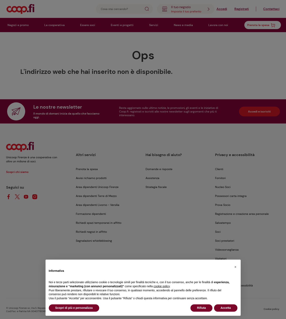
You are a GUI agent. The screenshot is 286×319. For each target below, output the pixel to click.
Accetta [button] (226, 307)
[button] (235, 266)
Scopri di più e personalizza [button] (74, 307)
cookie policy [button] (161, 286)
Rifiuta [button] (201, 307)
